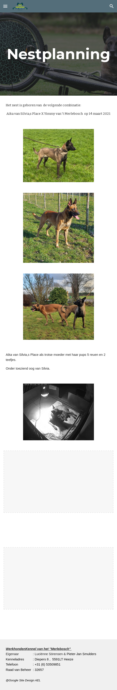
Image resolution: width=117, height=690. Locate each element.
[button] (5, 6)
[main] (58, 54)
